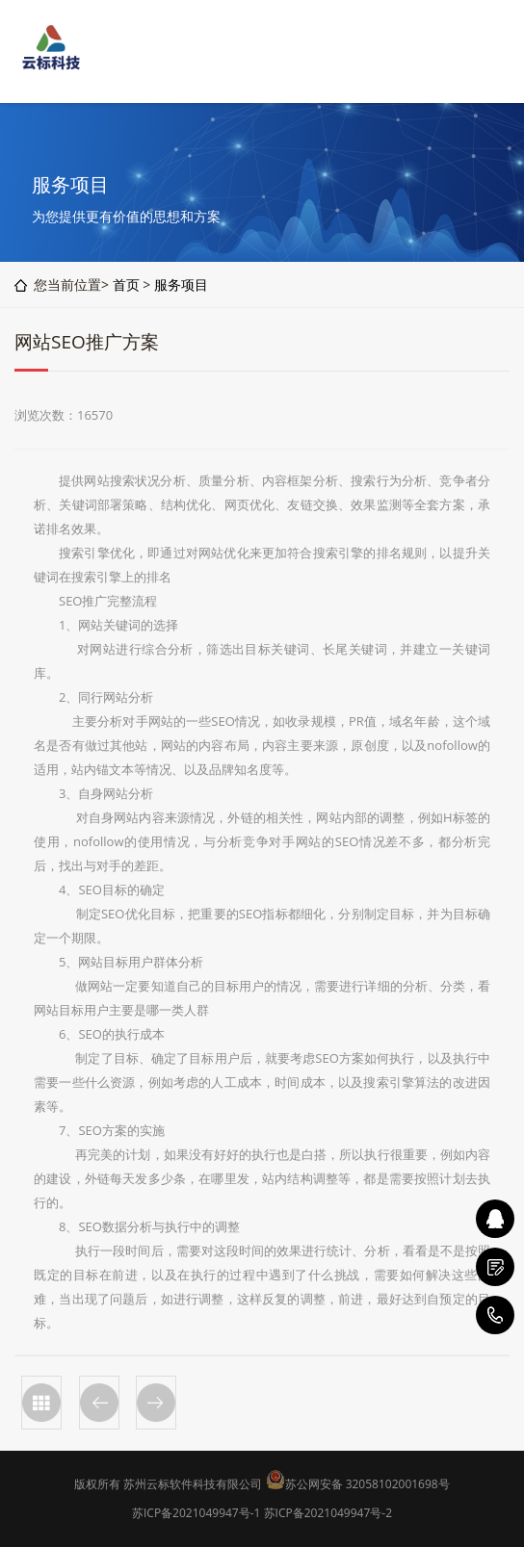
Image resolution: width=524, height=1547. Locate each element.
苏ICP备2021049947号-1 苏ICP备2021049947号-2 (262, 1513)
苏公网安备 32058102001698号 (367, 1484)
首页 (126, 284)
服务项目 (181, 284)
